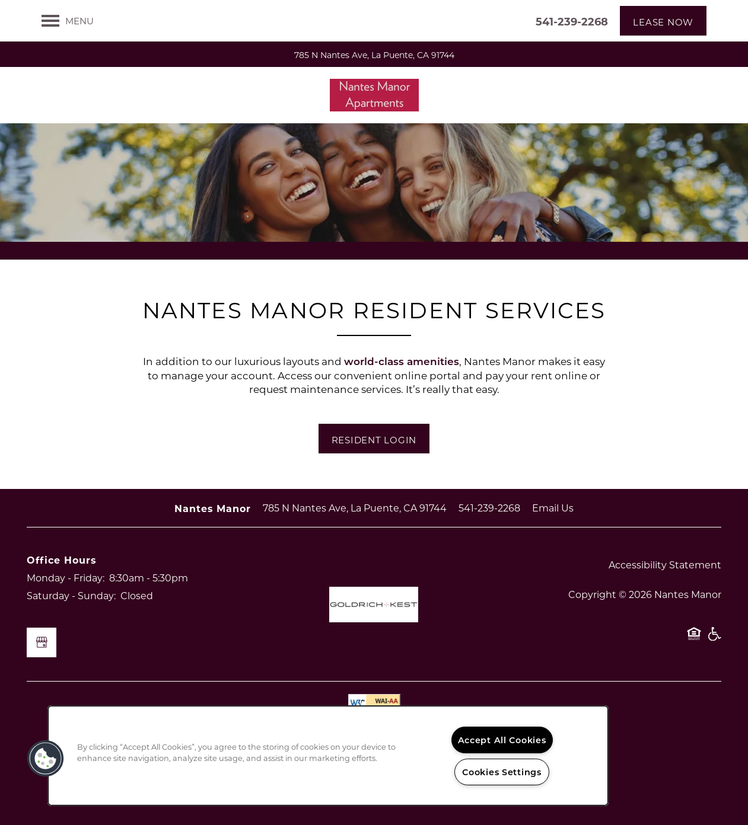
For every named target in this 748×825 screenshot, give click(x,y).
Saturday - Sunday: (71, 595)
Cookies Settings (502, 772)
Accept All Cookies (502, 740)
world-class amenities (401, 361)
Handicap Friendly (714, 639)
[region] (328, 755)
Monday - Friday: (65, 577)
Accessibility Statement (665, 564)
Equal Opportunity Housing (694, 639)
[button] (663, 21)
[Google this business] (41, 642)
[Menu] (68, 20)
